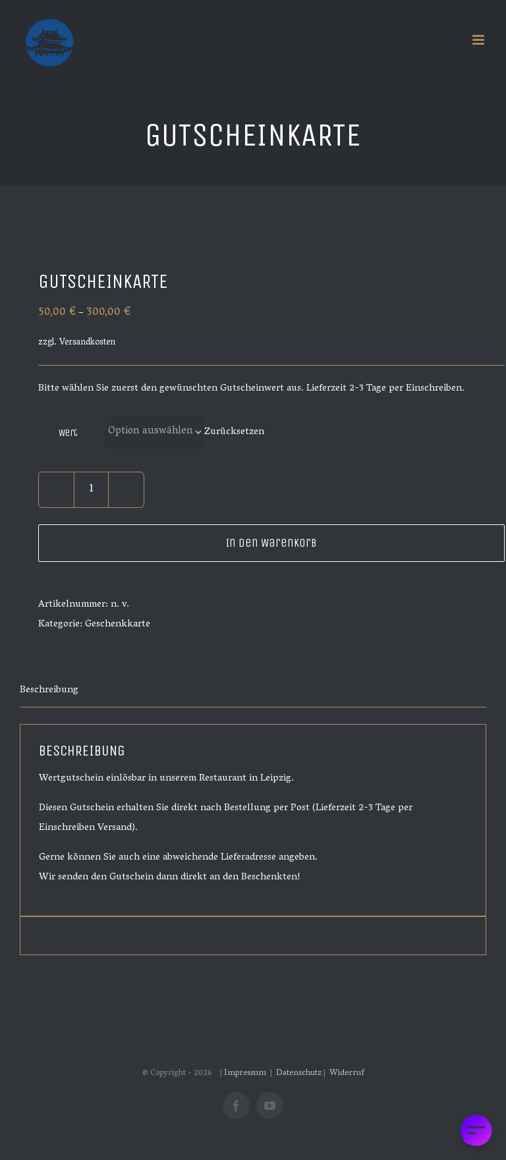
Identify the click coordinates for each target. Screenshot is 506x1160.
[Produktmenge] (91, 489)
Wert (68, 433)
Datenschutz (299, 1073)
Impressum (246, 1073)
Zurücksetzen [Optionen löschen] (234, 432)
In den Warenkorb (271, 543)
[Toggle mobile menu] (479, 40)
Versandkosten (87, 343)
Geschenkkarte (117, 624)
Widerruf (346, 1073)
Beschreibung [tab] (49, 690)
